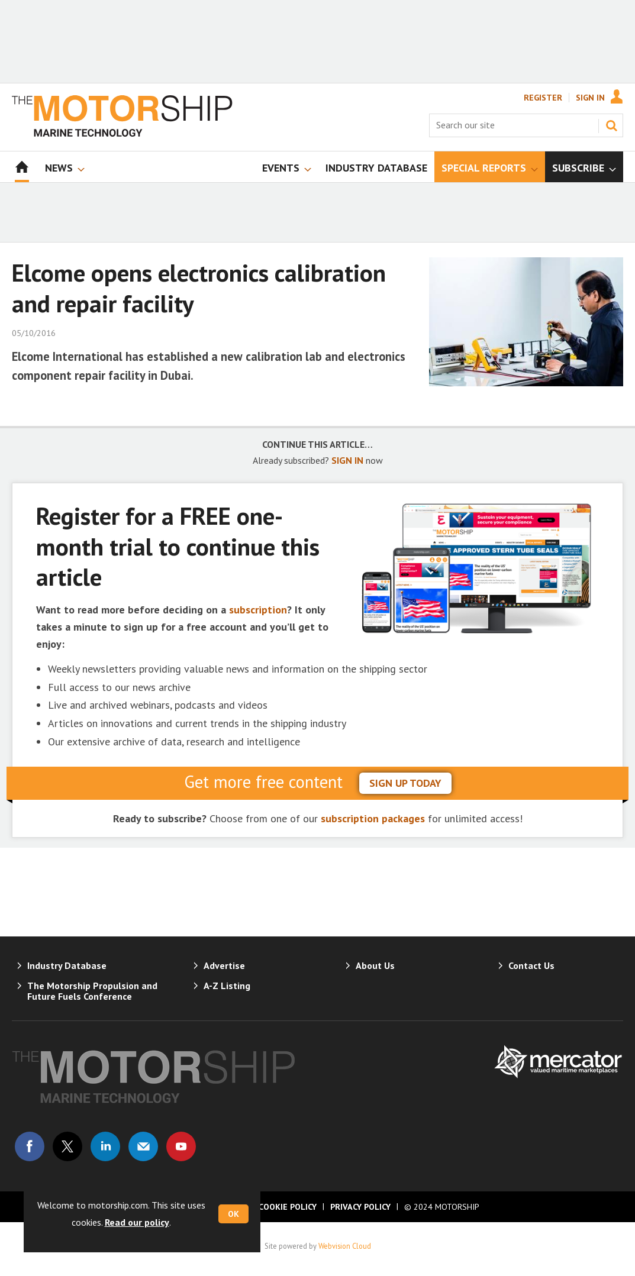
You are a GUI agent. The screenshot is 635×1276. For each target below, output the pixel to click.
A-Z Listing (227, 985)
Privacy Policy (360, 1206)
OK (233, 1214)
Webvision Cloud (344, 1246)
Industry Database (67, 965)
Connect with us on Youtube (181, 1146)
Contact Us (531, 965)
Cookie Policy (288, 1206)
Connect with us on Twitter (67, 1146)
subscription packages (373, 818)
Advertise (224, 965)
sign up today (405, 783)
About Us (375, 965)
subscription (258, 609)
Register (543, 97)
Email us (143, 1146)
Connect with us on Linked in (105, 1146)
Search (611, 125)
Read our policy (137, 1222)
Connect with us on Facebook (29, 1146)
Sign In (590, 97)
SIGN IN (347, 460)
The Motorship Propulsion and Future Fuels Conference (92, 991)
